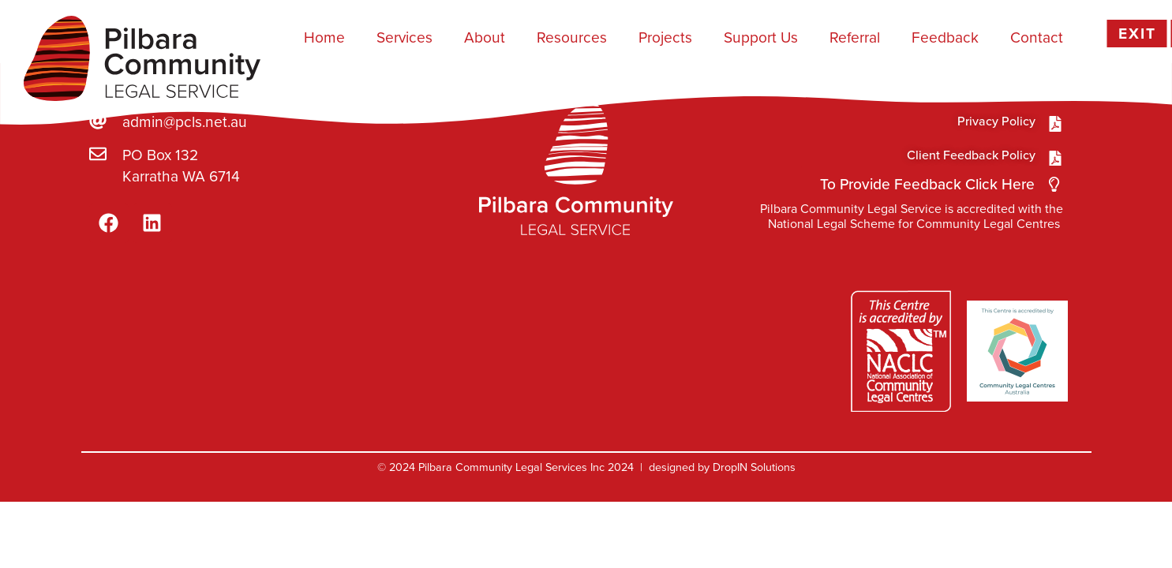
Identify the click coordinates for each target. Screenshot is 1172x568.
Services (404, 37)
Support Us (761, 37)
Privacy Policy (996, 150)
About (484, 37)
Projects (665, 37)
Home (324, 37)
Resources (572, 37)
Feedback (945, 37)
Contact (1036, 37)
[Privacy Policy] (1055, 154)
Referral (854, 37)
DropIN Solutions (754, 497)
